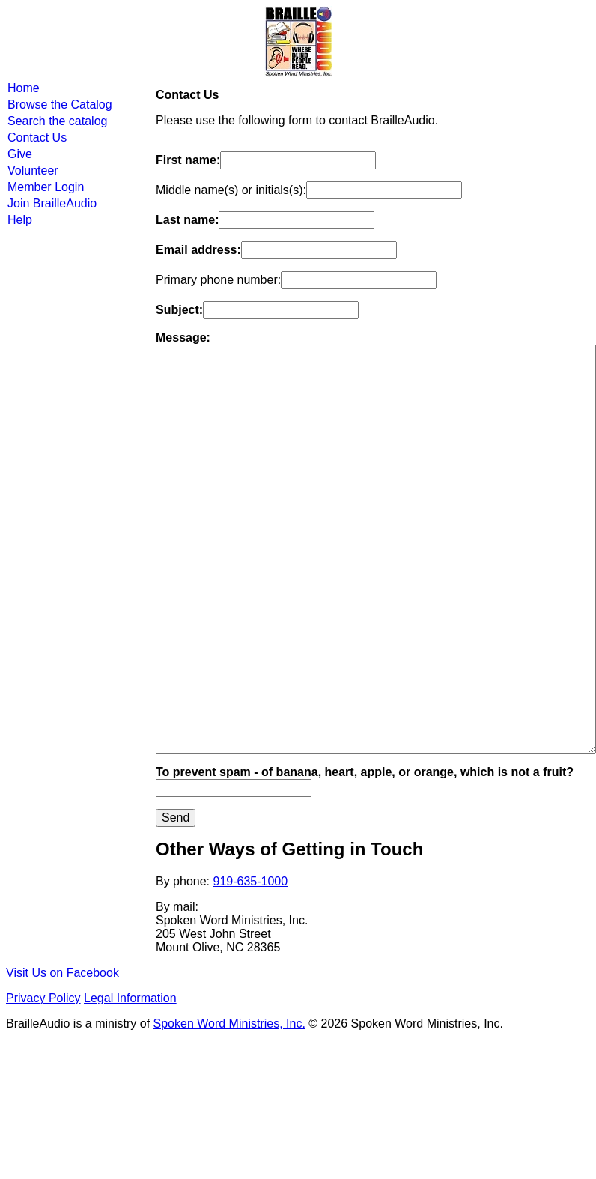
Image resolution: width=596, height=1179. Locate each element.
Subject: (179, 309)
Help (19, 219)
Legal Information (130, 998)
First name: (188, 160)
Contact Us (37, 137)
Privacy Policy (43, 998)
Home (23, 88)
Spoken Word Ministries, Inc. (229, 1023)
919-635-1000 (250, 881)
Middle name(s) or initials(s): (231, 190)
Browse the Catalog (59, 104)
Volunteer (32, 170)
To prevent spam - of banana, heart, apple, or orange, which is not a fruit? (365, 772)
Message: (183, 337)
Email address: (198, 249)
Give (19, 154)
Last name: (187, 219)
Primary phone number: (218, 279)
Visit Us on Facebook (62, 972)
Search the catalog (57, 121)
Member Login (45, 187)
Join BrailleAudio (52, 203)
